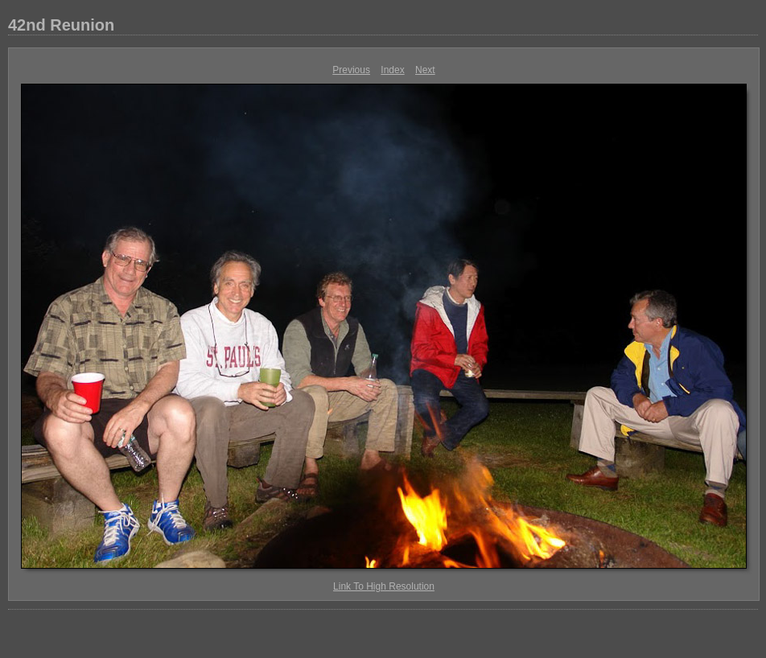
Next (425, 70)
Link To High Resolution (383, 586)
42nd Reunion (61, 25)
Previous (351, 70)
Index (392, 70)
